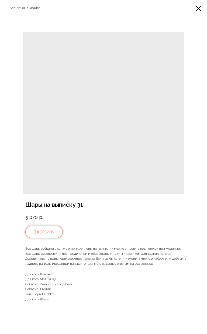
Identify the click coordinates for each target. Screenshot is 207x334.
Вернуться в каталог (24, 8)
